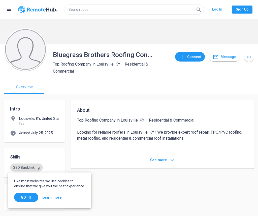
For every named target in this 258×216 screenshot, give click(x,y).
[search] (134, 9)
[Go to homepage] (37, 10)
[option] (26, 168)
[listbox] (34, 168)
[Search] (199, 10)
